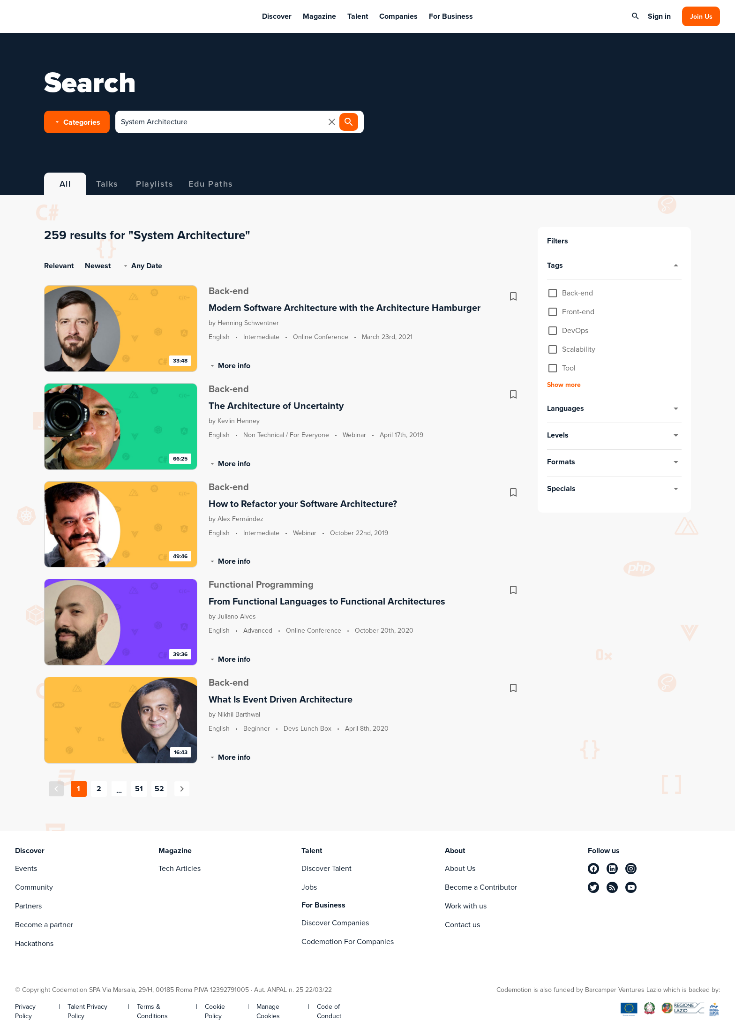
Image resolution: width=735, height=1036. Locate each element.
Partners (28, 905)
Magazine (319, 16)
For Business (451, 16)
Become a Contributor (481, 887)
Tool (569, 368)
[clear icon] (332, 122)
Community (34, 887)
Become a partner (44, 924)
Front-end (578, 312)
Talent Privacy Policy (87, 1011)
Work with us (466, 905)
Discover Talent (326, 868)
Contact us (462, 924)
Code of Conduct (329, 1011)
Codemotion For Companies (347, 941)
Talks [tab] (107, 184)
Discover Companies (335, 922)
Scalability (578, 349)
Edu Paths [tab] (210, 184)
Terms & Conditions (152, 1011)
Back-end (577, 293)
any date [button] (142, 265)
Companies (398, 16)
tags (614, 266)
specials (614, 489)
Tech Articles (179, 868)
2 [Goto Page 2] (99, 788)
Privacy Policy (25, 1011)
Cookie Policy (215, 1011)
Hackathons (34, 943)
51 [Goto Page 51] (139, 788)
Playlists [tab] (154, 184)
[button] (77, 122)
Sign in (659, 16)
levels (614, 436)
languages (614, 409)
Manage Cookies (268, 1011)
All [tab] (65, 184)
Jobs (309, 887)
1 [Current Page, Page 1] (78, 788)
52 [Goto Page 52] (159, 788)
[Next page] (181, 788)
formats (614, 462)
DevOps (575, 330)
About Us (460, 868)
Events (26, 868)
